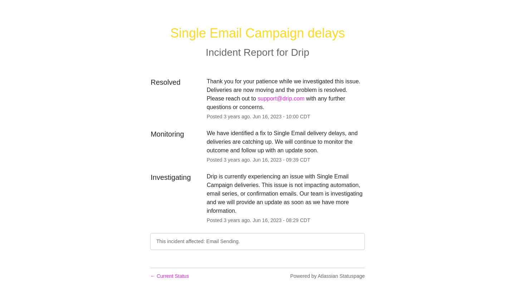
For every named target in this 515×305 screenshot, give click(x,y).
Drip (300, 52)
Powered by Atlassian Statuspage (327, 276)
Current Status (169, 276)
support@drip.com (281, 98)
